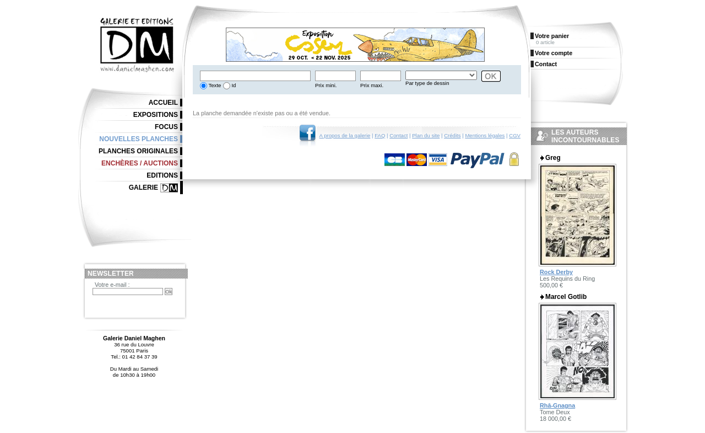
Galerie (143, 187)
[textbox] (255, 76)
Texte (214, 85)
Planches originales (138, 151)
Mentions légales (485, 135)
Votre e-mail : (112, 284)
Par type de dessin (427, 83)
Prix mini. (326, 85)
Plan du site (426, 135)
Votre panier (552, 36)
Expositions (155, 115)
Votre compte (553, 53)
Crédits (452, 135)
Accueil (163, 102)
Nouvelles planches (138, 139)
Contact (398, 135)
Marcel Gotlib (566, 297)
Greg (553, 158)
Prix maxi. (371, 85)
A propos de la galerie (345, 135)
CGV (514, 135)
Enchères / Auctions (139, 163)
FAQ (380, 135)
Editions (162, 175)
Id (233, 85)
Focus (166, 127)
